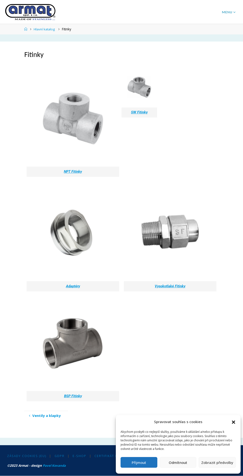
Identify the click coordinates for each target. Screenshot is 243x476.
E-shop (79, 456)
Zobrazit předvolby (217, 462)
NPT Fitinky (73, 171)
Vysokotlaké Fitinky (170, 286)
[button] (233, 422)
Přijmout (139, 462)
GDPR (60, 456)
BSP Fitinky (73, 396)
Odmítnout (178, 462)
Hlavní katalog (44, 29)
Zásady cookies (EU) (26, 456)
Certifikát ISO (108, 456)
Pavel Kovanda (54, 465)
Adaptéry (73, 286)
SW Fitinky (139, 112)
